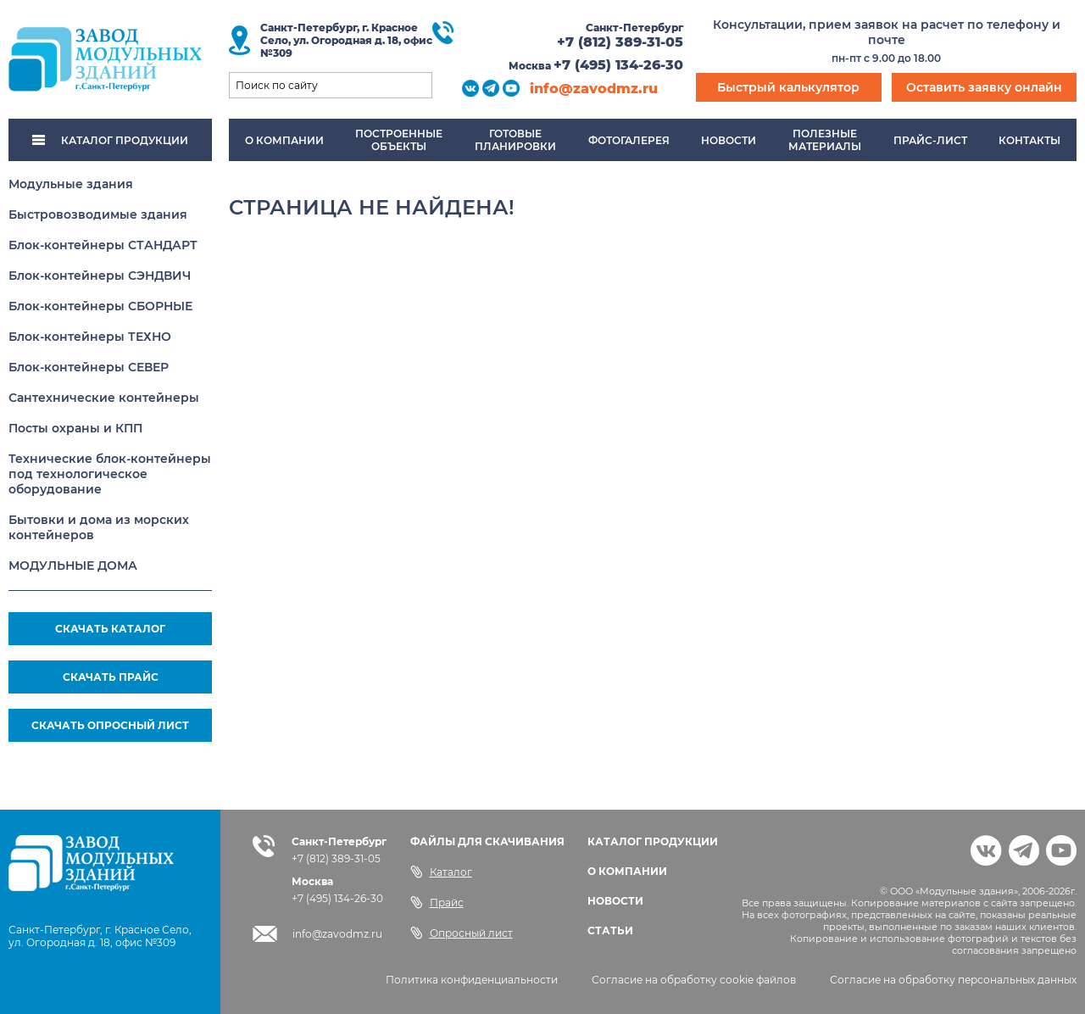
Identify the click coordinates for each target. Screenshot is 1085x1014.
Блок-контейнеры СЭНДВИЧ (99, 275)
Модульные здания (70, 184)
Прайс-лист (930, 140)
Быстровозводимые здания (97, 214)
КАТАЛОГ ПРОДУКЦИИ (110, 140)
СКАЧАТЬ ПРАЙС (111, 677)
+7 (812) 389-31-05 (620, 42)
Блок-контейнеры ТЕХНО (89, 336)
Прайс (437, 902)
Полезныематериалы (824, 140)
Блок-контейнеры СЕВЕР (88, 367)
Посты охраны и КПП (75, 428)
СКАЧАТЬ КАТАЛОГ (110, 628)
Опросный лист (461, 932)
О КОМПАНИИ (627, 871)
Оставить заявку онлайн (984, 87)
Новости (728, 140)
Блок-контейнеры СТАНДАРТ (103, 245)
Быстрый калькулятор (788, 87)
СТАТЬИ (610, 930)
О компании (284, 140)
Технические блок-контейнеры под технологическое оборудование (109, 474)
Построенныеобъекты (398, 140)
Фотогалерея (629, 140)
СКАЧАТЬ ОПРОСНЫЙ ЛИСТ (110, 725)
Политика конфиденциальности (472, 979)
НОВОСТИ (615, 900)
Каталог (441, 871)
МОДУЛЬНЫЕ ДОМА (72, 565)
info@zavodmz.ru (594, 89)
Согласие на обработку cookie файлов (694, 979)
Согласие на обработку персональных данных (953, 979)
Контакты (1029, 140)
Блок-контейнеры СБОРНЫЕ (100, 306)
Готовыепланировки (515, 140)
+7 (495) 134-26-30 (618, 65)
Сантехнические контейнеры (103, 397)
